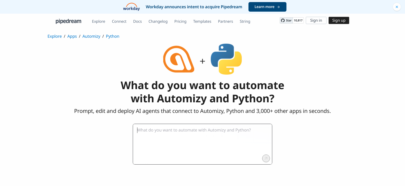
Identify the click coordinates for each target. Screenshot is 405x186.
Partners (225, 21)
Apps (72, 36)
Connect (119, 21)
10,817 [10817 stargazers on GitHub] (298, 20)
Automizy (91, 36)
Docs (137, 21)
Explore (98, 21)
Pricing (180, 21)
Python (112, 36)
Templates (202, 21)
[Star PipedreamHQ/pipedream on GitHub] (286, 20)
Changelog (158, 21)
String (245, 21)
